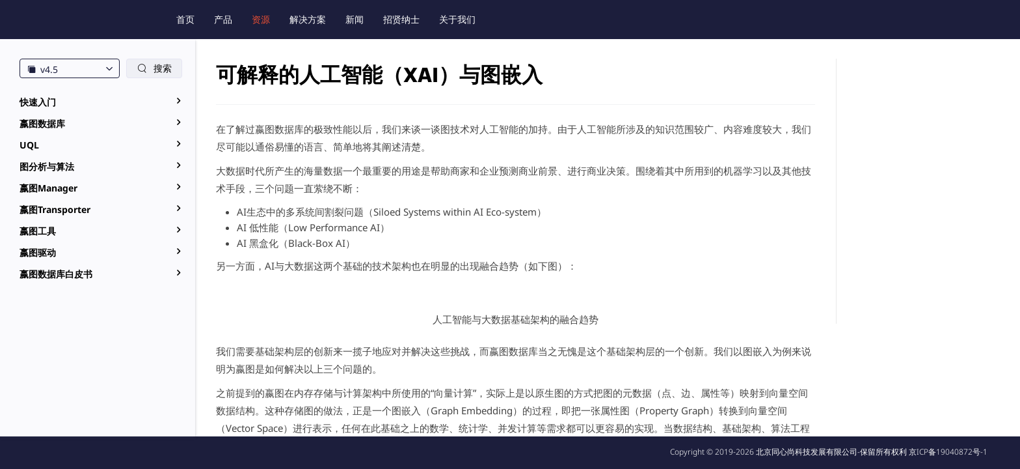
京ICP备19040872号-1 (948, 451)
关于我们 (457, 19)
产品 (223, 19)
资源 (261, 19)
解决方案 (307, 19)
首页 (185, 19)
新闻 (354, 19)
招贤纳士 (401, 19)
